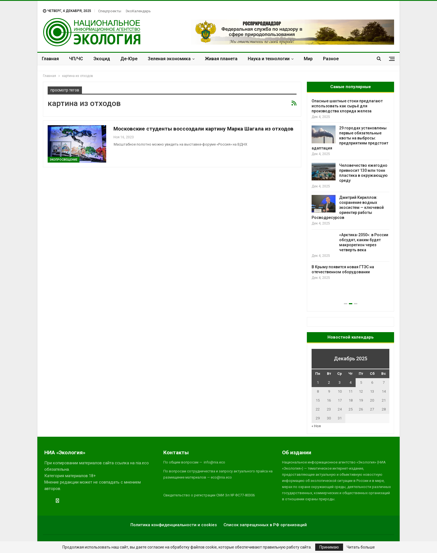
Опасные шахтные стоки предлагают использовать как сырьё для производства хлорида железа (347, 106)
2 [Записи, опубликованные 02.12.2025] (329, 382)
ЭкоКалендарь (138, 11)
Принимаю (329, 547)
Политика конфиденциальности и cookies (173, 524)
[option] (350, 189)
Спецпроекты (109, 11)
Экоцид (101, 58)
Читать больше (361, 547)
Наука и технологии (269, 58)
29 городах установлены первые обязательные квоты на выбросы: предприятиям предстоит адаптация (350, 138)
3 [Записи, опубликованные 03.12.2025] (340, 382)
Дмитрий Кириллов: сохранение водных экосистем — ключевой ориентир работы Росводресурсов (348, 207)
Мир (308, 58)
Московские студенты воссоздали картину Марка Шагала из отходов (203, 128)
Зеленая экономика (169, 58)
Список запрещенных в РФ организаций (265, 524)
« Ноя (316, 426)
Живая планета (221, 58)
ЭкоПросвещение (63, 159)
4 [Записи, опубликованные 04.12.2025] (350, 382)
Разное (331, 58)
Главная (50, 58)
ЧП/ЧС (76, 58)
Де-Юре (128, 58)
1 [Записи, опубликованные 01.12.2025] (318, 382)
